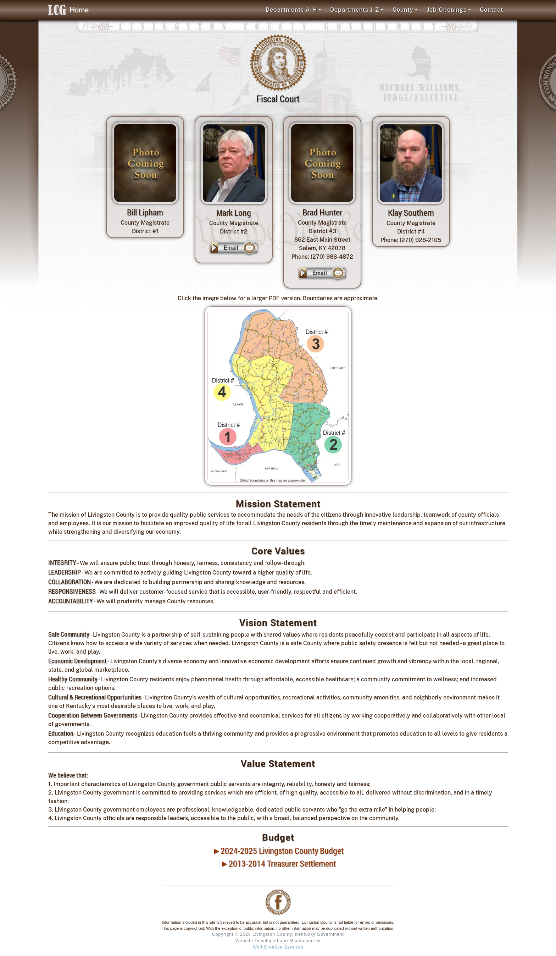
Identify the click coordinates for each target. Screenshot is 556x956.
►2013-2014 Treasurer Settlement (278, 863)
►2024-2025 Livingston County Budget (278, 850)
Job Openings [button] (447, 9)
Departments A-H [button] (291, 9)
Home (68, 10)
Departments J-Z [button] (354, 9)
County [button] (403, 9)
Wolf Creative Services (277, 947)
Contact (491, 9)
